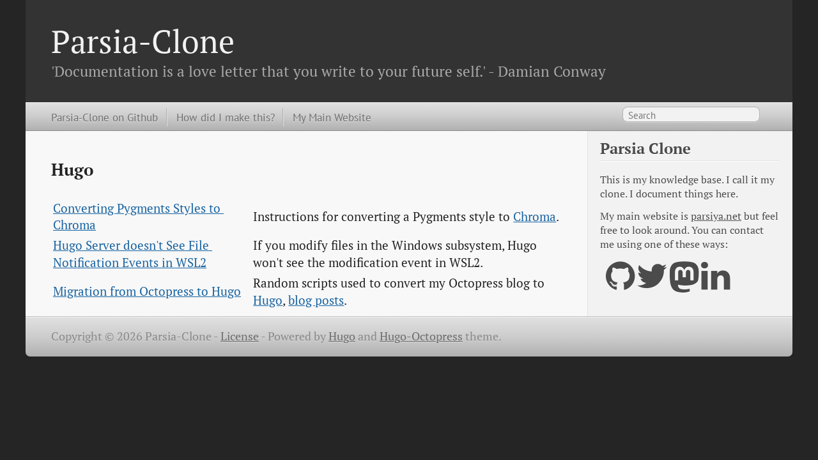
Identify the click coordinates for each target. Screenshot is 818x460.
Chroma (534, 216)
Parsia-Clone (143, 41)
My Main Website (332, 117)
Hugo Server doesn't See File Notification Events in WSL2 (132, 253)
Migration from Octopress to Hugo (147, 291)
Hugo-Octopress (421, 336)
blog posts (316, 300)
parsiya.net (716, 216)
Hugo (267, 300)
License (239, 336)
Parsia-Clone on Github (104, 117)
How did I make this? (225, 117)
